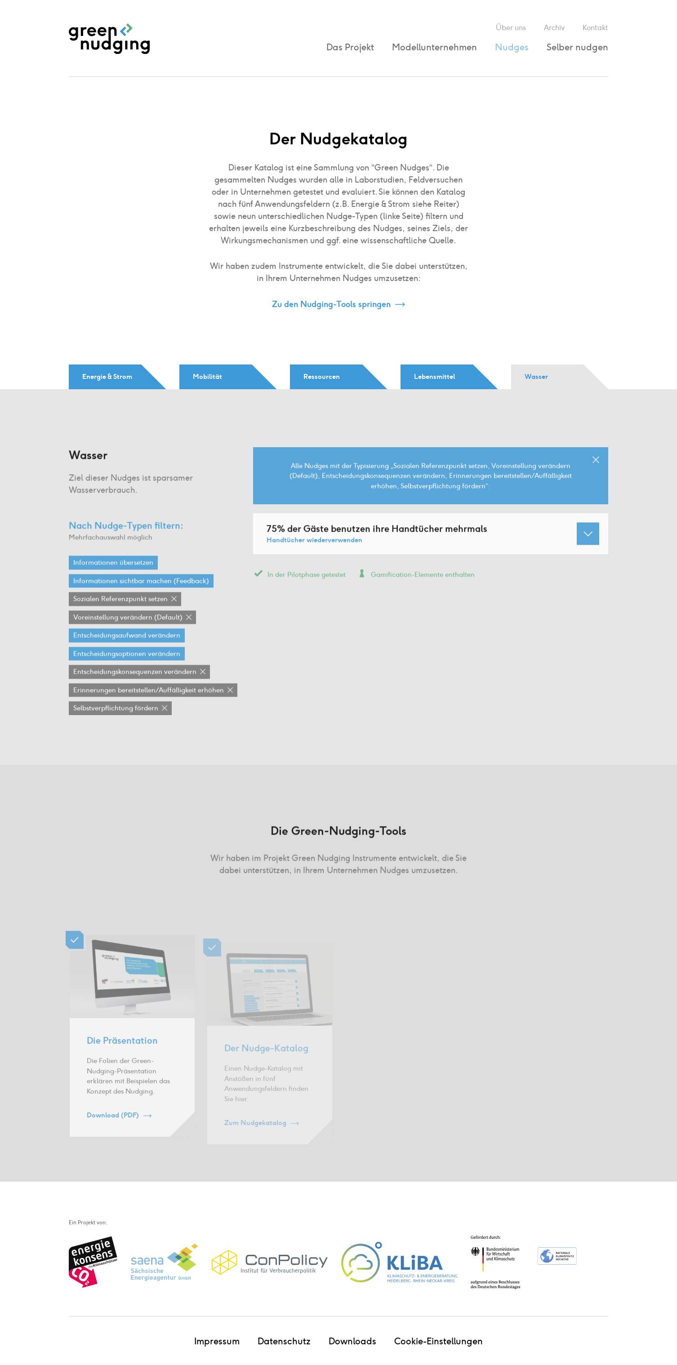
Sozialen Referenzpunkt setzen (120, 613)
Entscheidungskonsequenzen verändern (134, 685)
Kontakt (595, 27)
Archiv (554, 27)
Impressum (217, 1341)
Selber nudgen (577, 47)
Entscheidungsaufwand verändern (126, 649)
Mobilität (207, 377)
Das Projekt (350, 47)
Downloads (352, 1341)
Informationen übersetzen (113, 576)
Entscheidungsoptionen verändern (126, 667)
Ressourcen (321, 377)
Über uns (511, 27)
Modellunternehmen (434, 47)
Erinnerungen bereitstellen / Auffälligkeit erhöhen (148, 703)
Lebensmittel (434, 377)
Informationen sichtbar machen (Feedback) (141, 594)
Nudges (512, 47)
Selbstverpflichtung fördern (115, 722)
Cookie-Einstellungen (438, 1341)
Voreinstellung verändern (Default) (128, 631)
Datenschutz (284, 1341)
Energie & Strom (107, 377)
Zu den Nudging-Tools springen (331, 305)
